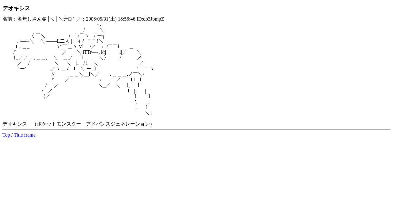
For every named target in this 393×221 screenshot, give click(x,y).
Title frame (25, 135)
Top (6, 135)
